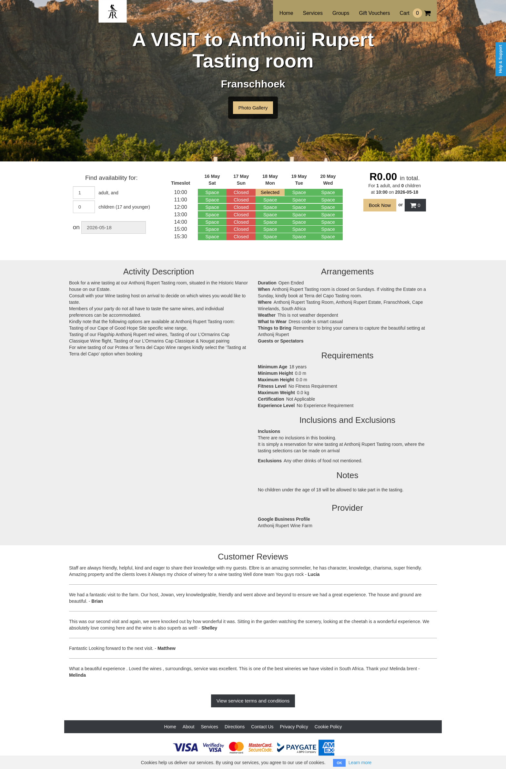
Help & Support (500, 59)
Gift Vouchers (374, 13)
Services (313, 13)
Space (212, 192)
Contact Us (262, 726)
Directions (235, 726)
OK (339, 763)
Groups (340, 13)
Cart (415, 13)
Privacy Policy (294, 726)
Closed (241, 192)
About (189, 726)
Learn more (360, 762)
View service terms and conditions (253, 700)
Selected (270, 192)
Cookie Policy (328, 726)
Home (286, 13)
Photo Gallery (253, 107)
